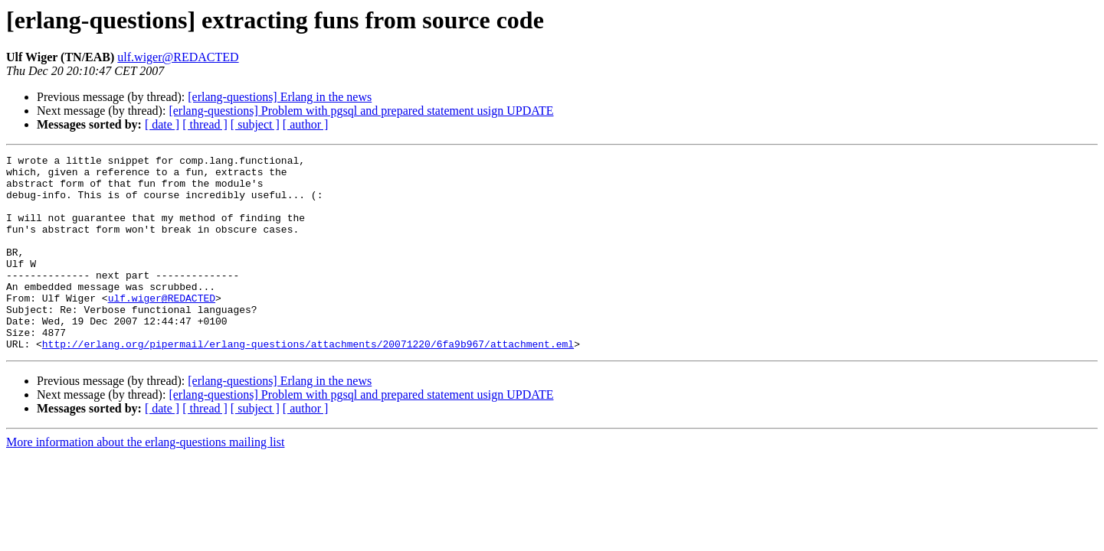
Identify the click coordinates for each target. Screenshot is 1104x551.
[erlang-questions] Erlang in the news (280, 96)
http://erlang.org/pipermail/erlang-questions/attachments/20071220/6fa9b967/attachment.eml (308, 383)
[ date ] (162, 124)
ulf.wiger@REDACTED (177, 57)
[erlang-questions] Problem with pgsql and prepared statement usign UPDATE (361, 110)
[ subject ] (255, 124)
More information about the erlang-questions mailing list (145, 480)
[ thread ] (205, 124)
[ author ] (306, 124)
